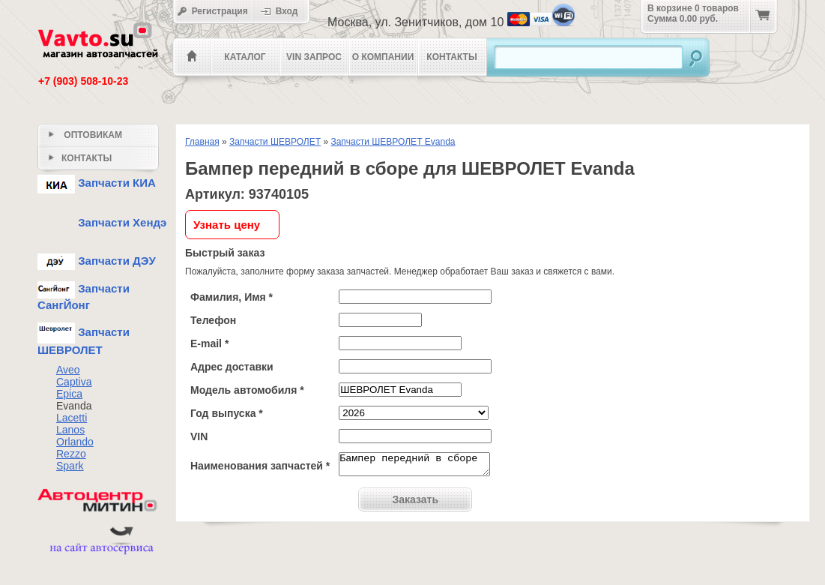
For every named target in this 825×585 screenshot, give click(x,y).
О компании (383, 57)
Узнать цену (226, 224)
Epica (69, 394)
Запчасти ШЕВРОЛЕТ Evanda (392, 141)
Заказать (416, 504)
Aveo (68, 370)
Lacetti (71, 418)
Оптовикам (85, 135)
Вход (284, 11)
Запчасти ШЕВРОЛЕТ (275, 141)
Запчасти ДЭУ (96, 260)
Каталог (244, 57)
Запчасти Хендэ (101, 222)
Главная (202, 141)
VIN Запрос (314, 57)
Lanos (70, 430)
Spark (70, 466)
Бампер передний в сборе (414, 466)
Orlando (75, 442)
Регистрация (212, 11)
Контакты (451, 57)
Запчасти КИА (96, 182)
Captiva (73, 382)
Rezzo (71, 454)
